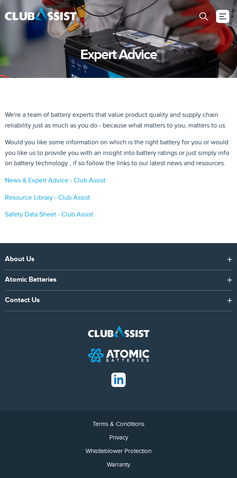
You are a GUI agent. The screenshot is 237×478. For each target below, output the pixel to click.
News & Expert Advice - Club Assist (55, 180)
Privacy (118, 437)
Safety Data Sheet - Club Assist (49, 214)
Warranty (118, 464)
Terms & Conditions (118, 424)
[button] (203, 16)
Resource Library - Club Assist (47, 197)
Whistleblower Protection (118, 451)
